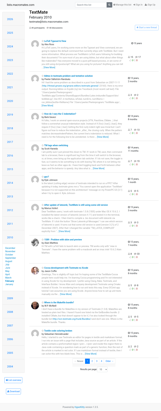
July (7, 264)
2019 (10, 114)
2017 (10, 141)
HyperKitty (80, 407)
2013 (10, 196)
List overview (13, 380)
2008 (10, 311)
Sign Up (150, 4)
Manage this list (122, 4)
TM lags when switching (55, 145)
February (9, 281)
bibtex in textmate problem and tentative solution (67, 76)
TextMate (38, 12)
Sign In (138, 4)
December (10, 248)
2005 (10, 352)
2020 (10, 101)
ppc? (45, 176)
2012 (10, 210)
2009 (10, 298)
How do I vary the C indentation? (59, 114)
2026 (10, 19)
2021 (10, 87)
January (9, 284)
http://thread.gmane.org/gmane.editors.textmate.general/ (70, 86)
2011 (10, 223)
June (7, 268)
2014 (10, 182)
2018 (10, 128)
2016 (10, 155)
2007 (10, 325)
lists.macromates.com (20, 4)
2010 (10, 237)
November (10, 251)
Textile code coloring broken (57, 330)
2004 (10, 366)
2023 (10, 60)
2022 (10, 73)
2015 (10, 169)
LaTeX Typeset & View (54, 41)
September (10, 258)
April (7, 274)
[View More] (49, 67)
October (9, 254)
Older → (110, 361)
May (7, 271)
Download (13, 391)
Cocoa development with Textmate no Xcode (65, 268)
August (8, 261)
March (8, 277)
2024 (10, 46)
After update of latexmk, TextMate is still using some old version (75, 205)
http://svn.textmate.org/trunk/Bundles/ (72, 319)
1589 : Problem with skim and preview (62, 239)
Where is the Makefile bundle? (58, 302)
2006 (10, 339)
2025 (10, 32)
